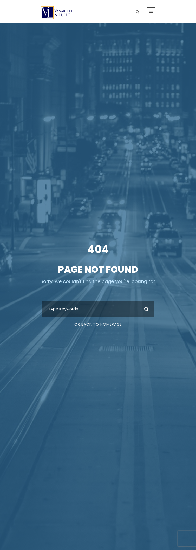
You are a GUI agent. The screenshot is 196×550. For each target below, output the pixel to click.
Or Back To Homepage (98, 324)
